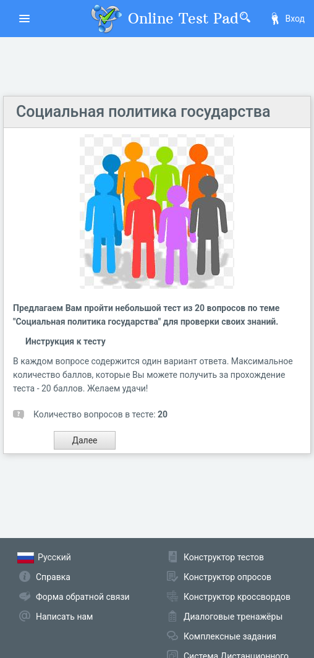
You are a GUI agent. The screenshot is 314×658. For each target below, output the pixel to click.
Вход (287, 18)
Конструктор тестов (224, 557)
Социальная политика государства (143, 112)
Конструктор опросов (227, 577)
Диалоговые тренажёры (233, 617)
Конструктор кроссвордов (237, 597)
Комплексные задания (230, 636)
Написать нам (64, 617)
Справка (53, 577)
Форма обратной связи (83, 597)
